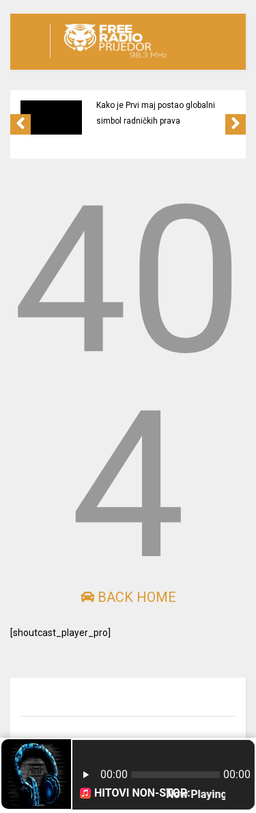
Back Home (128, 597)
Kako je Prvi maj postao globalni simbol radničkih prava (155, 113)
